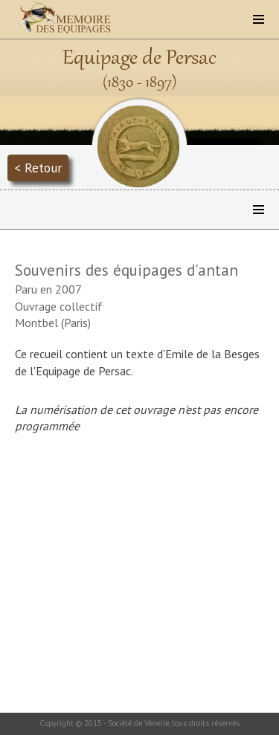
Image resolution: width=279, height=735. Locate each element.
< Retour (38, 167)
